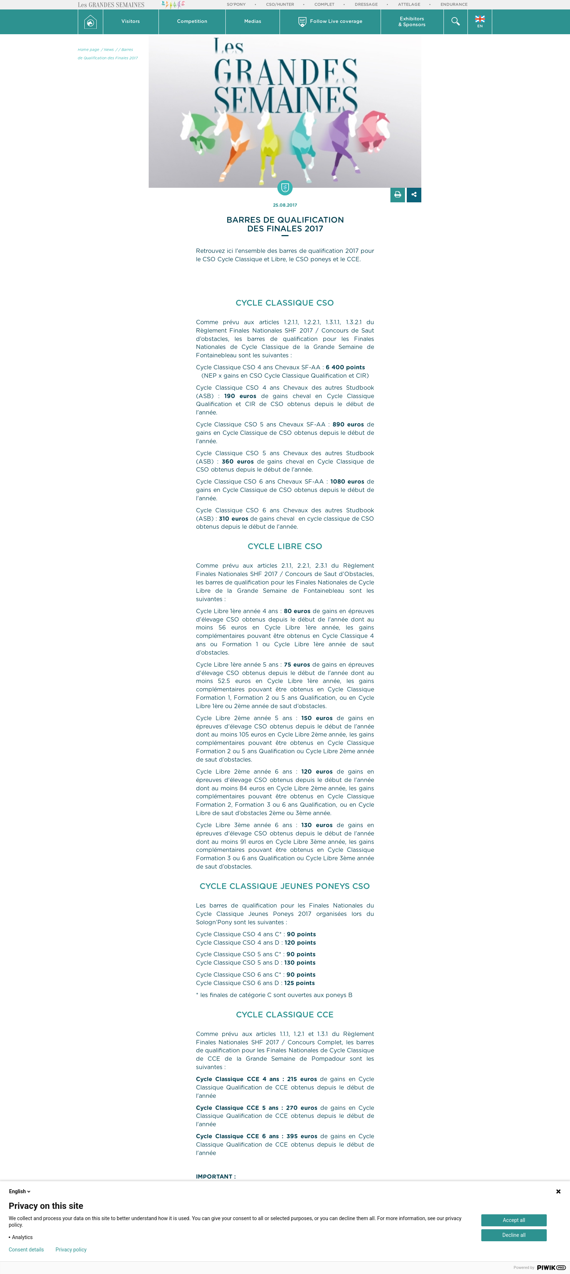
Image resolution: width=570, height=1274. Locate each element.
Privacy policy (71, 1250)
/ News (107, 50)
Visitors (130, 21)
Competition (192, 21)
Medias (252, 21)
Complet (324, 5)
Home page (88, 50)
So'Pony (236, 5)
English (20, 1191)
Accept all (514, 1220)
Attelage (409, 5)
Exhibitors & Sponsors (412, 22)
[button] (131, 21)
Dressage (366, 5)
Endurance (454, 5)
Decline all (514, 1235)
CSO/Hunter (280, 5)
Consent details (26, 1250)
